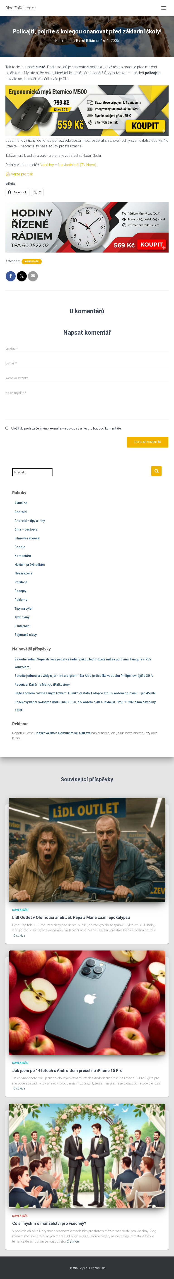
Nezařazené (23, 573)
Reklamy (20, 600)
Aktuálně (20, 503)
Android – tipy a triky (29, 521)
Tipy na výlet (23, 608)
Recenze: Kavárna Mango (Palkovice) (42, 684)
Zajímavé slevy (25, 635)
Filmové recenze (26, 538)
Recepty (20, 591)
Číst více (19, 935)
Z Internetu (22, 626)
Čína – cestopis (25, 529)
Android (20, 512)
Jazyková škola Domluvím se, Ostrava (63, 733)
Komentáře (32, 261)
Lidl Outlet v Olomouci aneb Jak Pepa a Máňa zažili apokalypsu (71, 917)
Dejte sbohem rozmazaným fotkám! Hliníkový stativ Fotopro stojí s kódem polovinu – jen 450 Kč (85, 693)
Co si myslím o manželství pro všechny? (49, 1223)
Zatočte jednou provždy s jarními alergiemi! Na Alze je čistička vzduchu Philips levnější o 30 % (83, 675)
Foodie (19, 547)
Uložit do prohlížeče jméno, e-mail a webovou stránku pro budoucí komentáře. (66, 428)
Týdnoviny (21, 617)
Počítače (20, 582)
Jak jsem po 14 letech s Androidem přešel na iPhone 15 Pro (67, 1070)
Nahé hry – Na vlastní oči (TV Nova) (68, 165)
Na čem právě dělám (29, 564)
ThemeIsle (98, 1268)
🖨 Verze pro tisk (19, 174)
